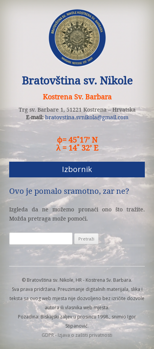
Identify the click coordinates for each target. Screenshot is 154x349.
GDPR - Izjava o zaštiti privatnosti (77, 335)
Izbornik (77, 169)
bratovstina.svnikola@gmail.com (86, 117)
